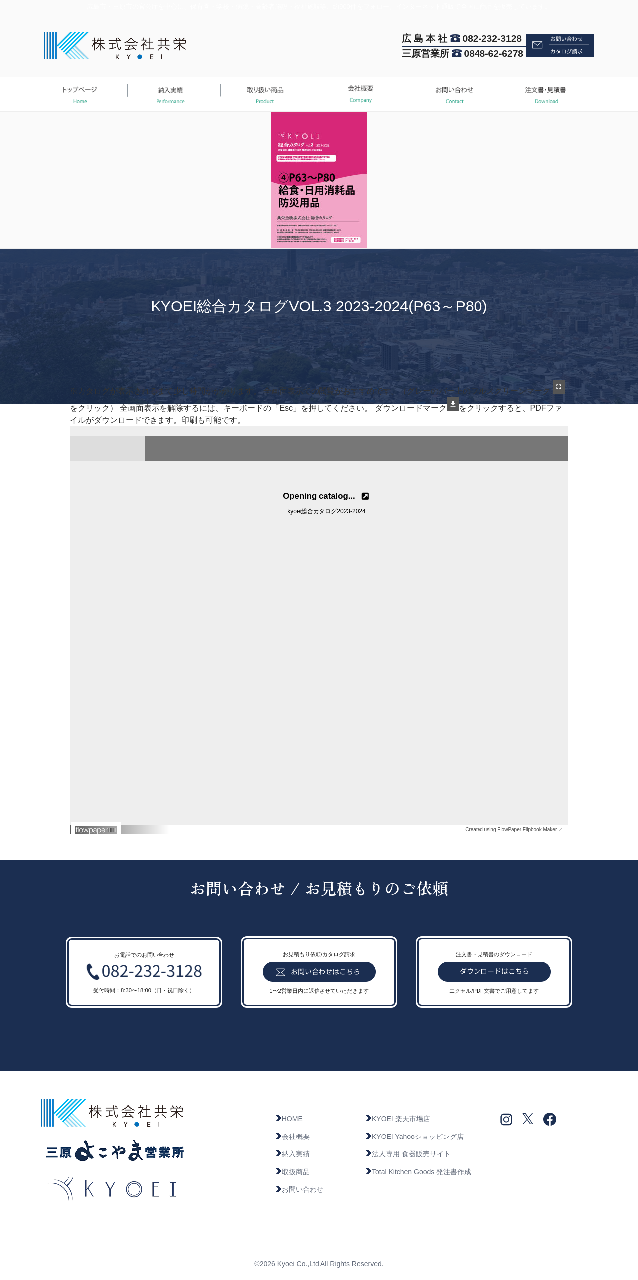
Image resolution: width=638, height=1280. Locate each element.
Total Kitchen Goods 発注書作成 (418, 1172)
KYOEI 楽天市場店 (397, 1119)
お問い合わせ (299, 1189)
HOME (289, 1119)
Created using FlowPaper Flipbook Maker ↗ (514, 829)
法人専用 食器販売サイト (408, 1154)
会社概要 (292, 1136)
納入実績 (292, 1154)
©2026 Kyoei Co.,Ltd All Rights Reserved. (318, 1264)
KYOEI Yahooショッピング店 (414, 1136)
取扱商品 (292, 1172)
